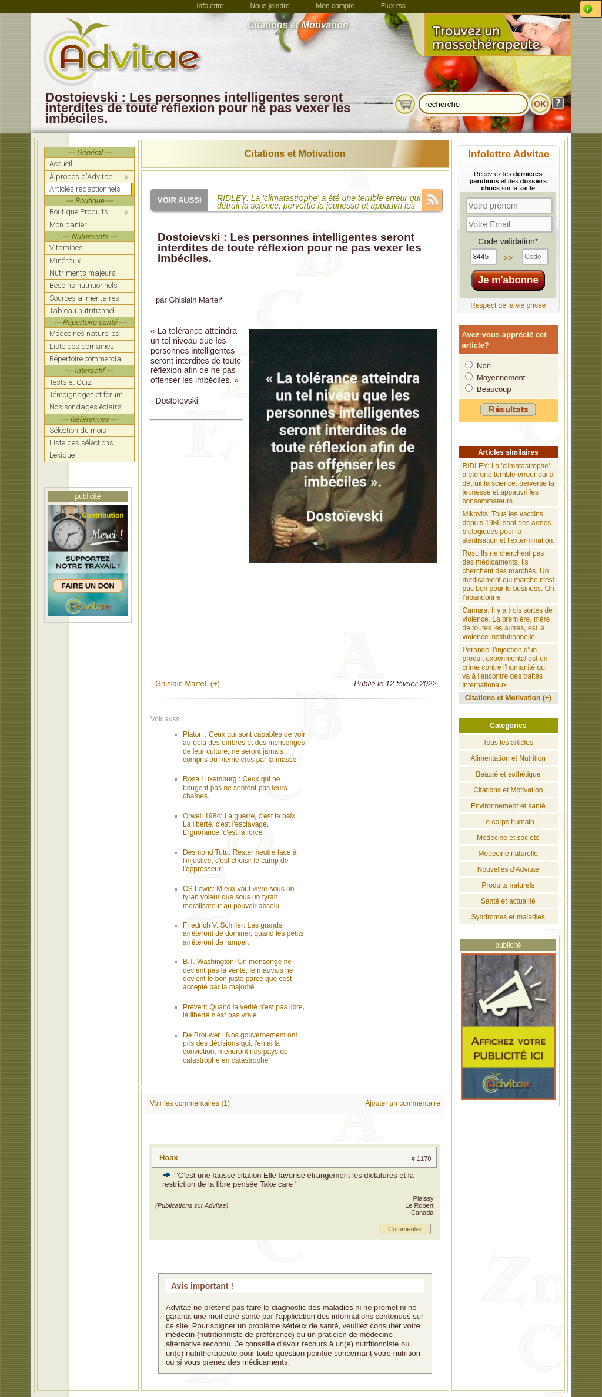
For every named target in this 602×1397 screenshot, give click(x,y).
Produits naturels (507, 885)
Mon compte (335, 6)
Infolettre (210, 6)
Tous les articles (508, 742)
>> (508, 258)
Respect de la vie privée (508, 305)
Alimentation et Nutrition (508, 758)
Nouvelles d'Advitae (508, 869)
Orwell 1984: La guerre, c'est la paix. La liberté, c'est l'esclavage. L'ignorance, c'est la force (240, 824)
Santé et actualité (508, 901)
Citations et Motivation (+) (508, 698)
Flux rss (393, 6)
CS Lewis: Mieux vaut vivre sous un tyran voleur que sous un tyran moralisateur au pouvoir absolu (238, 897)
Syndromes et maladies (508, 917)
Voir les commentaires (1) (190, 1103)
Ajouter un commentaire (402, 1103)
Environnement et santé (508, 806)
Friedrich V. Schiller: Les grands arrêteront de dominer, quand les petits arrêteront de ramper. (243, 933)
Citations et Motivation (295, 154)
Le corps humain (508, 822)
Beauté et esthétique (508, 774)
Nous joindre (269, 6)
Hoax (168, 1157)
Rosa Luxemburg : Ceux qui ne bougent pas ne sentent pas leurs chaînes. (235, 787)
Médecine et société (508, 838)
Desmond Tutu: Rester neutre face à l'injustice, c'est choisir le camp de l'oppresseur (239, 861)
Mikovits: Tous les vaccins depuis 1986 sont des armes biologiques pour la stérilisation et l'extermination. (509, 527)
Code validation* (508, 241)
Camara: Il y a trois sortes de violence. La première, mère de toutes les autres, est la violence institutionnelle (508, 623)
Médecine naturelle (508, 853)
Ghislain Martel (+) (187, 683)
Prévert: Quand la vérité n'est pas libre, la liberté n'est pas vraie (244, 1011)
